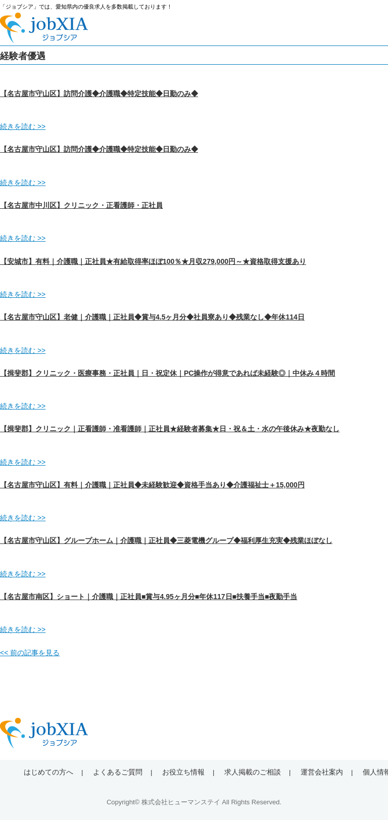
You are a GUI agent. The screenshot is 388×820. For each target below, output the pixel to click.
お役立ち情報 (183, 772)
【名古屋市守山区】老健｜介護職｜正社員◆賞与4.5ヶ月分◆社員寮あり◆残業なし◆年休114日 (152, 317)
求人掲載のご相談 (252, 772)
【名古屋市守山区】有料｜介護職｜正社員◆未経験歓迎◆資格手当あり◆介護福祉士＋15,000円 (152, 485)
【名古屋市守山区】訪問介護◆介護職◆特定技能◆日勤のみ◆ (99, 93)
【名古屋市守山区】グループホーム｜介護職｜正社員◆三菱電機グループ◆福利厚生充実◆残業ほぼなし (166, 540)
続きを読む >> (22, 126)
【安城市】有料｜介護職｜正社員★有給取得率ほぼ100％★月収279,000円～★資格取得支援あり (153, 261)
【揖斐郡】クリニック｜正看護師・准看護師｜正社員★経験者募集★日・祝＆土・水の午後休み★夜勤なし (170, 429)
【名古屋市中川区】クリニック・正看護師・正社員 (81, 205)
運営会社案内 (322, 772)
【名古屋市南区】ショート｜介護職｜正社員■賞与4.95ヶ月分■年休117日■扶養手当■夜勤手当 (148, 597)
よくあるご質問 (117, 772)
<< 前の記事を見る (30, 653)
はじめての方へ (48, 772)
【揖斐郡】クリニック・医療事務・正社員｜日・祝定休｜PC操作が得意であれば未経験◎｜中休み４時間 (167, 373)
